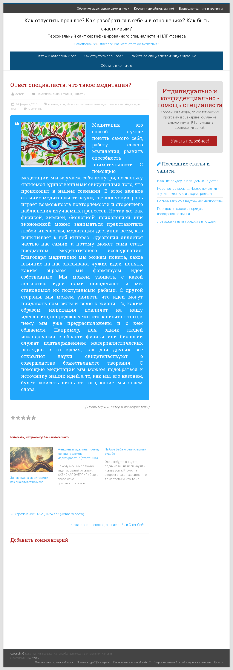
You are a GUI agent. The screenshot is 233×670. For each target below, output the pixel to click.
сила (133, 104)
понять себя (122, 104)
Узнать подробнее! (190, 141)
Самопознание (85, 44)
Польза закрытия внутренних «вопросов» (189, 201)
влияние (53, 104)
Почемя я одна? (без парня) (93, 662)
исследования (84, 104)
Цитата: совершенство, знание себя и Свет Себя (108, 525)
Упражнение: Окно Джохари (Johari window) (47, 514)
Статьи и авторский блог (56, 56)
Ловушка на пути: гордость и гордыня (187, 221)
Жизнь (71, 104)
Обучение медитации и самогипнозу (103, 8)
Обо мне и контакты (116, 66)
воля (62, 104)
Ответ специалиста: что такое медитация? (129, 44)
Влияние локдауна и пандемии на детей (187, 181)
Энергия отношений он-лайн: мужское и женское (182, 662)
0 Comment (32, 108)
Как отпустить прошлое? (103, 56)
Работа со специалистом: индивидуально (163, 56)
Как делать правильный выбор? (131, 662)
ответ (111, 104)
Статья (66, 94)
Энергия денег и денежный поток (54, 662)
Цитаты (79, 94)
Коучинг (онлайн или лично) (154, 8)
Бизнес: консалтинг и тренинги (201, 8)
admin (20, 94)
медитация (100, 104)
